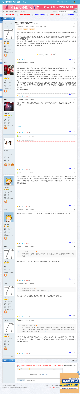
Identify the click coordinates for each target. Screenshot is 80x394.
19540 (9, 156)
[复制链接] (36, 23)
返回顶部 (73, 59)
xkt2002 (5, 172)
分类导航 (56, 385)
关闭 (78, 374)
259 (9, 229)
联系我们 (57, 387)
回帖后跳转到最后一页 (31, 380)
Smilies (29, 369)
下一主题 (11, 357)
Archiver (47, 385)
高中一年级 (6, 77)
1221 (9, 46)
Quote (25, 369)
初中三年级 (6, 224)
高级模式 (54, 369)
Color (19, 369)
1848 (9, 82)
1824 (9, 119)
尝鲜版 (52, 385)
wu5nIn (5, 209)
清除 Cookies (52, 387)
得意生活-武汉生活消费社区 (3, 11)
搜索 (75, 11)
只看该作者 (31, 26)
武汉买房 (32, 29)
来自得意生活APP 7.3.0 (23, 89)
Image (21, 369)
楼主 (74, 26)
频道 (19, 2)
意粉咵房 (11, 11)
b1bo (5, 136)
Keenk (5, 62)
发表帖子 (60, 369)
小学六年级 (6, 187)
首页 (14, 2)
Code (27, 369)
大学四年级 (6, 113)
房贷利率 (19, 29)
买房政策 (26, 29)
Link (23, 369)
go (75, 23)
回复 (20, 59)
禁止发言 (6, 150)
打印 (41, 26)
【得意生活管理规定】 (68, 365)
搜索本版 (55, 11)
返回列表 (75, 19)
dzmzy (5, 99)
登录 (58, 2)
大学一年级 (6, 41)
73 (8, 192)
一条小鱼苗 (6, 26)
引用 (24, 59)
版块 (24, 2)
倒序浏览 (37, 26)
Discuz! (22, 385)
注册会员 (47, 374)
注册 (61, 2)
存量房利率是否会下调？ (26, 23)
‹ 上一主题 (6, 357)
